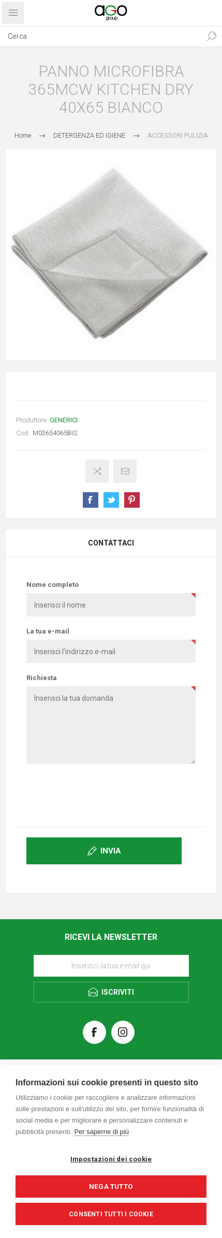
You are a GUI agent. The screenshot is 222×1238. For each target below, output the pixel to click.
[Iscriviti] (111, 966)
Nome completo (52, 584)
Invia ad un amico (125, 471)
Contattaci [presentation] (111, 543)
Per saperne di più (101, 1132)
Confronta (97, 471)
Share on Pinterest (132, 500)
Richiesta (41, 678)
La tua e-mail (47, 631)
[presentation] (111, 794)
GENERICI (64, 420)
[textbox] (100, 36)
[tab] (111, 543)
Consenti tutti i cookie (111, 1214)
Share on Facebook (90, 500)
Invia (110, 851)
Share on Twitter (111, 500)
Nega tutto (111, 1186)
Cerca (211, 36)
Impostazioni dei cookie (111, 1159)
